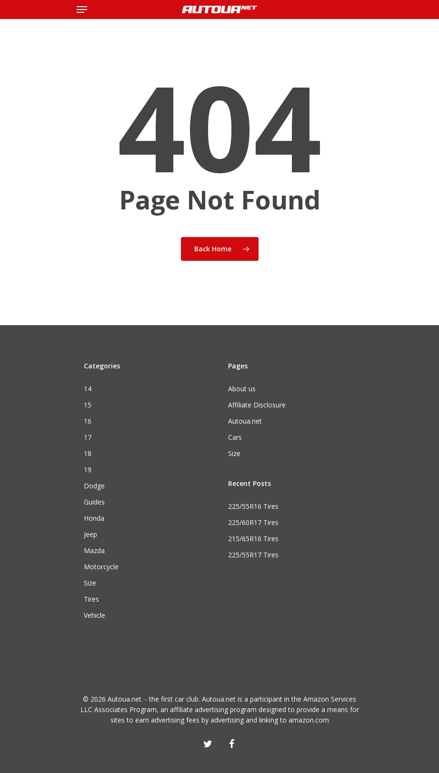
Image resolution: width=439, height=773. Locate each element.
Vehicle (94, 615)
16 (87, 421)
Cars (235, 437)
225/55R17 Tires (253, 554)
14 (87, 388)
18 (87, 453)
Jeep (90, 534)
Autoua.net (245, 421)
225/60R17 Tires (253, 522)
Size (90, 582)
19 (87, 469)
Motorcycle (101, 566)
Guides (94, 501)
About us (242, 388)
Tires (91, 599)
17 (87, 437)
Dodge (94, 485)
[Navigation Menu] (82, 9)
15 (87, 404)
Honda (94, 518)
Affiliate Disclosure (257, 404)
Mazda (94, 550)
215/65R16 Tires (253, 538)
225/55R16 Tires (253, 506)
